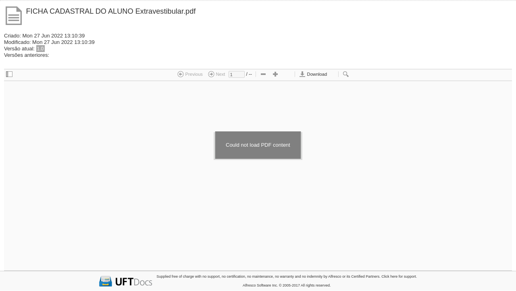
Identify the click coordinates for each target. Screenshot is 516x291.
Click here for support (398, 276)
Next (216, 74)
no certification (233, 276)
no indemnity (312, 276)
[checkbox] (9, 75)
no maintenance (260, 276)
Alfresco (334, 276)
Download (313, 74)
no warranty (284, 276)
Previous (190, 74)
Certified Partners (365, 276)
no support (211, 276)
